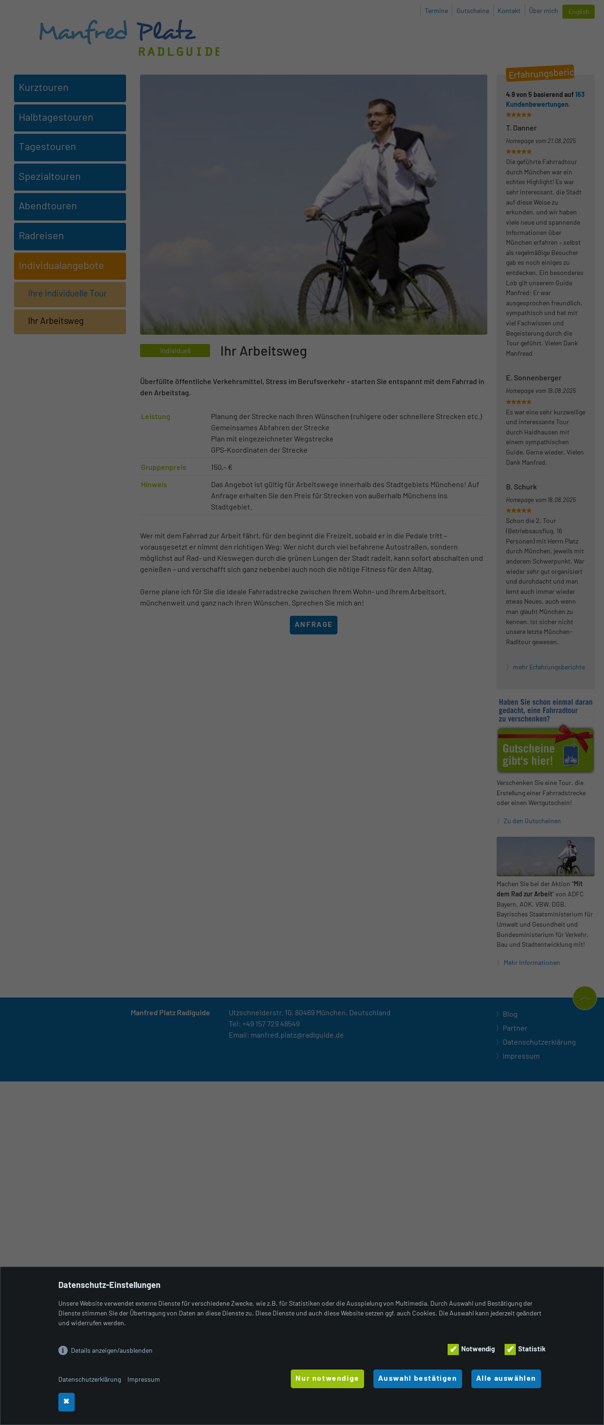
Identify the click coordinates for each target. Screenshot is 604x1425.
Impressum (143, 1379)
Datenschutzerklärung (89, 1379)
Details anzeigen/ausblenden (112, 1350)
